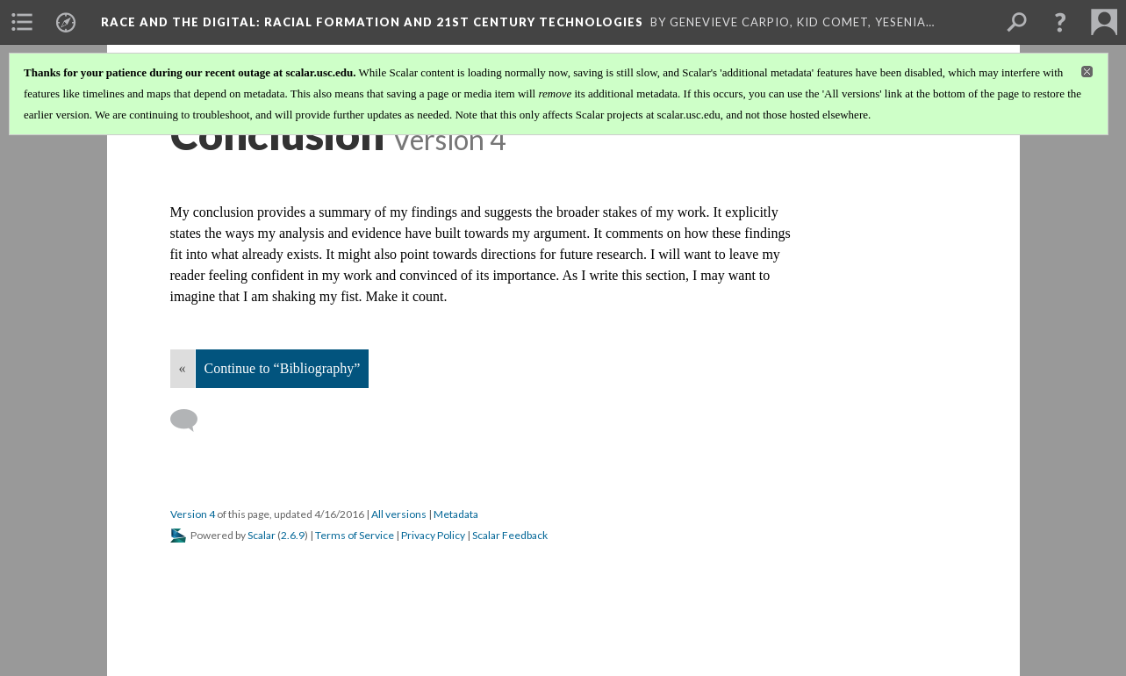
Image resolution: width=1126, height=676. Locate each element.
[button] (1060, 22)
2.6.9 (293, 535)
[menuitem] (22, 22)
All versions (399, 514)
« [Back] (182, 368)
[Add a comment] (191, 420)
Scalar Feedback (510, 535)
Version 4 (192, 514)
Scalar (261, 535)
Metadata (456, 514)
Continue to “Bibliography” (282, 368)
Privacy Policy (433, 535)
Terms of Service (354, 535)
